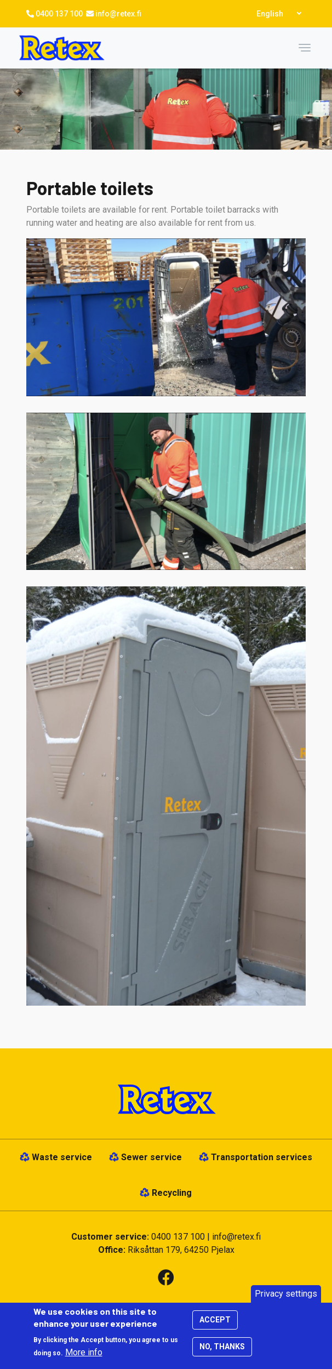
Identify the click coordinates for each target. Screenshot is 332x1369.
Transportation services (261, 1157)
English (269, 13)
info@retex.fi (118, 13)
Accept (215, 1325)
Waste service (62, 1157)
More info (83, 1358)
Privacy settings (286, 1299)
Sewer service (151, 1157)
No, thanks (222, 1352)
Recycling (172, 1193)
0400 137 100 (59, 13)
